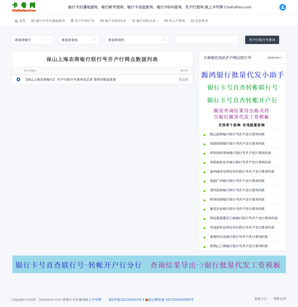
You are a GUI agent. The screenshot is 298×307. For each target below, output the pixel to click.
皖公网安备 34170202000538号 (169, 299)
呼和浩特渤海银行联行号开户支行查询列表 (240, 153)
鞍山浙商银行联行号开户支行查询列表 (237, 134)
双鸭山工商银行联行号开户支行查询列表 (239, 246)
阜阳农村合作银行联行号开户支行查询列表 (240, 162)
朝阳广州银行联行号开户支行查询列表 (237, 181)
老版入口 (260, 298)
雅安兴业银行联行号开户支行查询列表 (237, 209)
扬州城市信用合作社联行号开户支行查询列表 (242, 171)
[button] (145, 20)
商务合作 (280, 298)
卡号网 (96, 299)
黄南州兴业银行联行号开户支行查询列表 (239, 237)
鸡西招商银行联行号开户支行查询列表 (237, 143)
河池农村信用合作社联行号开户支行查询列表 (242, 227)
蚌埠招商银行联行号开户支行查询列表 (237, 199)
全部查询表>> (274, 57)
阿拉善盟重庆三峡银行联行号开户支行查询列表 (244, 218)
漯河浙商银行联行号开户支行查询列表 (237, 190)
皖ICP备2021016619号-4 (126, 299)
